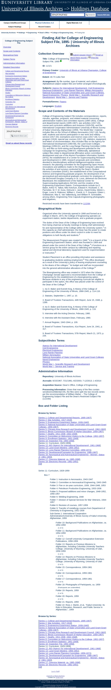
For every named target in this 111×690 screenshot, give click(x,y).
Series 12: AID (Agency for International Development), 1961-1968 (69, 445)
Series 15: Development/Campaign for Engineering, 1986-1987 (68, 452)
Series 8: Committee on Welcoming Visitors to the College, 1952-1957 (71, 436)
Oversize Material (11, 124)
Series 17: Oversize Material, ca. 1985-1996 (59, 459)
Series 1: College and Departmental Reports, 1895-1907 (65, 418)
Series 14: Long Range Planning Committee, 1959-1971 (65, 450)
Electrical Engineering (53, 90)
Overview (7, 47)
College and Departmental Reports (17, 71)
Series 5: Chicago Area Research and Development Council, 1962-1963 (72, 429)
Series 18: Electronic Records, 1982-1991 (58, 461)
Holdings (21, 32)
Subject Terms (9, 59)
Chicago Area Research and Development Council (15, 85)
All (40, 464)
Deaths (7, 93)
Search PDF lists (103, 14)
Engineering (32, 32)
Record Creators (44, 27)
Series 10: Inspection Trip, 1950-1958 (56, 441)
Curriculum (9, 104)
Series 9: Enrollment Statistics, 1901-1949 (58, 438)
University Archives (8, 32)
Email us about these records (19, 143)
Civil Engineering (96, 88)
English (58, 106)
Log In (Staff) (55, 671)
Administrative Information (14, 63)
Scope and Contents (11, 51)
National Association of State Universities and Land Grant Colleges (73, 93)
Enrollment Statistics (12, 99)
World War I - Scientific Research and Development (66, 364)
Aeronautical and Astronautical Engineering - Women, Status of (16, 121)
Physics (64, 95)
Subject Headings (14, 27)
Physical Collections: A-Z (44, 23)
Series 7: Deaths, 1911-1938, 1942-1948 (57, 434)
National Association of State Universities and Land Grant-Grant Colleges (17, 80)
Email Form (59, 677)
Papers (63, 101)
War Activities (10, 73)
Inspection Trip (10, 102)
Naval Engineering (51, 95)
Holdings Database (90, 8)
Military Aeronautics (94, 90)
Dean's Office (44, 32)
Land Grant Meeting (12, 111)
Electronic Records (11, 126)
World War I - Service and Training (72, 97)
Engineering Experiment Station (16, 76)
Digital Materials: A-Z (74, 23)
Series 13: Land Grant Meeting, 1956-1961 (58, 448)
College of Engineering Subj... (63, 32)
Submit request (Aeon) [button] (81, 55)
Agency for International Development (69, 88)
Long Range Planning (74, 90)
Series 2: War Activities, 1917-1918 (55, 420)
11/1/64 (86, 203)
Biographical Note (10, 55)
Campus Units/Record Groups (15, 23)
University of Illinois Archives (32, 8)
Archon (53, 685)
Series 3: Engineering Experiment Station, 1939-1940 (63, 422)
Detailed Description (11, 67)
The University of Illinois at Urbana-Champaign (61, 687)
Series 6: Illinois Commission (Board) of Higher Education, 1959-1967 (71, 431)
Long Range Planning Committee (16, 113)
